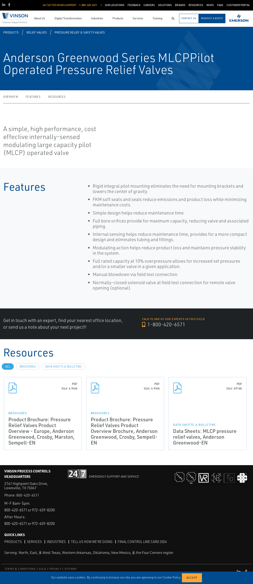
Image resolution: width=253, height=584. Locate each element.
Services (34, 541)
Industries (57, 541)
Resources (57, 96)
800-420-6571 (27, 495)
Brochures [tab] (28, 366)
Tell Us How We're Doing (93, 541)
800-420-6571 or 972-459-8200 (32, 509)
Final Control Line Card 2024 (145, 541)
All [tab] (7, 366)
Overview (10, 96)
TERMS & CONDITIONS (20, 568)
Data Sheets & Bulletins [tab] (63, 366)
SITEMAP (70, 568)
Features (33, 96)
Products (11, 32)
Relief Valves (37, 32)
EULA (42, 568)
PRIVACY (55, 568)
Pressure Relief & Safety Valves (80, 32)
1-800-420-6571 (164, 324)
